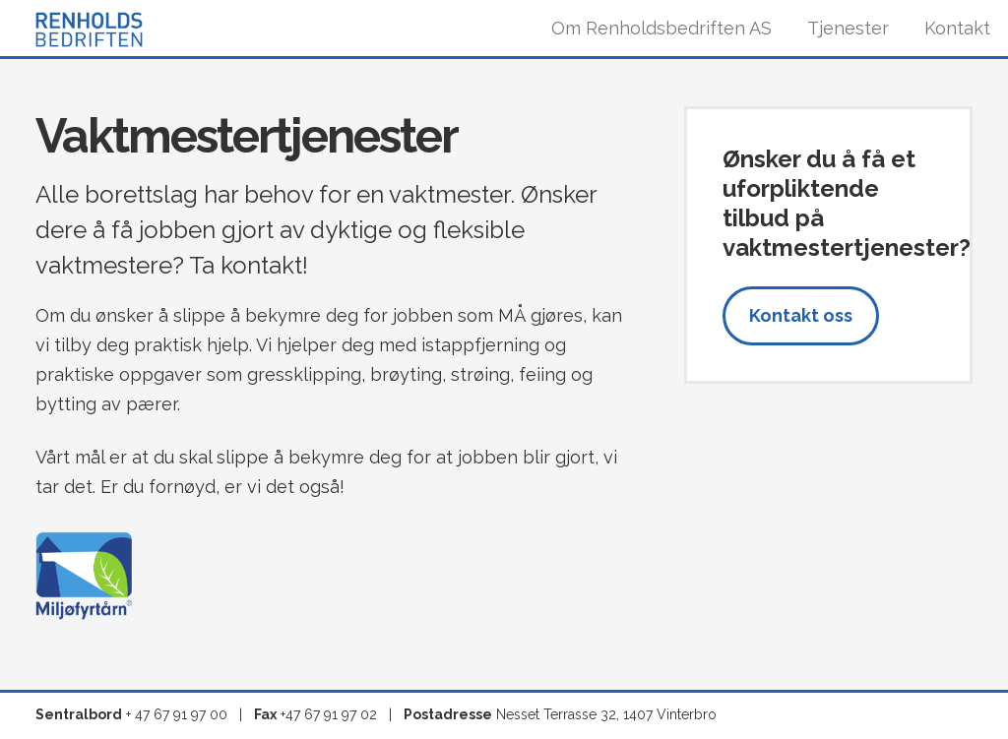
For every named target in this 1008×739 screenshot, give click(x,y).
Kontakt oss (800, 315)
